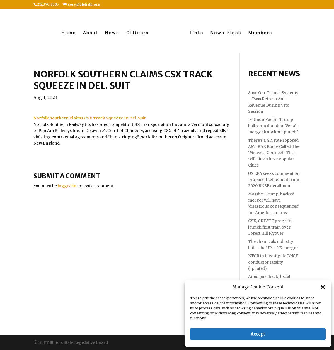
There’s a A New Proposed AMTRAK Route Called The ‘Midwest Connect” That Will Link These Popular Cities (273, 153)
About (90, 33)
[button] (323, 287)
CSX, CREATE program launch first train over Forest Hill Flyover (270, 227)
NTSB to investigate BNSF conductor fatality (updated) (273, 262)
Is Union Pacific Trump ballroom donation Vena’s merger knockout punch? (273, 125)
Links (197, 33)
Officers (137, 33)
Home (69, 33)
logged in (67, 186)
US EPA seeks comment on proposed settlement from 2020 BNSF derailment (274, 180)
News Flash (225, 33)
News (112, 33)
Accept (258, 334)
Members (260, 33)
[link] (89, 118)
